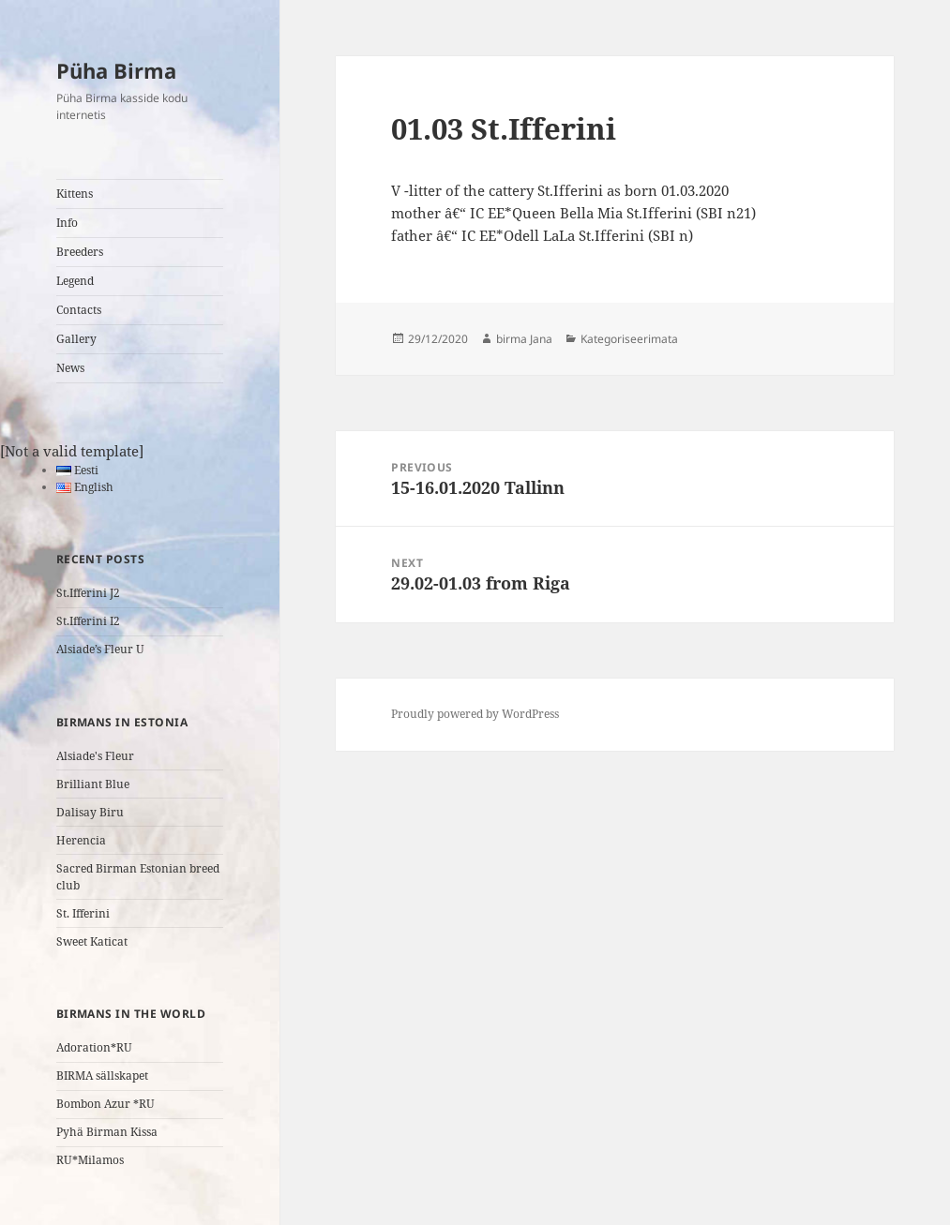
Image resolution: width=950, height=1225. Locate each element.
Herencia (81, 840)
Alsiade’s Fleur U (100, 649)
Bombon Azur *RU (105, 1104)
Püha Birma (116, 70)
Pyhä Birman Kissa (107, 1132)
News (70, 368)
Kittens (74, 194)
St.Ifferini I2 (88, 621)
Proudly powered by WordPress (475, 714)
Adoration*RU (94, 1047)
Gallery (76, 339)
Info (67, 223)
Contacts (78, 310)
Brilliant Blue (92, 784)
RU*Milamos (90, 1160)
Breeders (79, 252)
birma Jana (524, 339)
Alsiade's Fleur (95, 756)
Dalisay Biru (90, 812)
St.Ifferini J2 (88, 593)
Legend (75, 281)
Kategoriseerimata (629, 339)
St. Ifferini (83, 913)
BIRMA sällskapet (102, 1075)
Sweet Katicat (92, 941)
